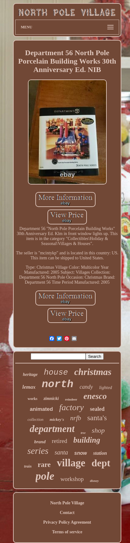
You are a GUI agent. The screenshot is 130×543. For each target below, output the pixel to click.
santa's (97, 418)
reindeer (71, 399)
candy (86, 387)
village (71, 463)
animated (41, 409)
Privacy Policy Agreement (67, 522)
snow (80, 453)
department (52, 428)
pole (45, 476)
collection (35, 419)
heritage (30, 374)
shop (98, 430)
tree (83, 433)
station (100, 453)
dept (101, 463)
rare (44, 465)
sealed (97, 409)
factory (71, 407)
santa (61, 452)
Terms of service (67, 532)
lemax (29, 387)
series (37, 451)
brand (40, 441)
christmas (92, 372)
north (57, 384)
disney (94, 481)
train (28, 466)
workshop (72, 479)
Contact (67, 512)
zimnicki (51, 398)
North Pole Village (67, 503)
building (87, 440)
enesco (95, 396)
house (56, 372)
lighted (105, 387)
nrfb (75, 418)
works (32, 398)
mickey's (57, 419)
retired (59, 441)
